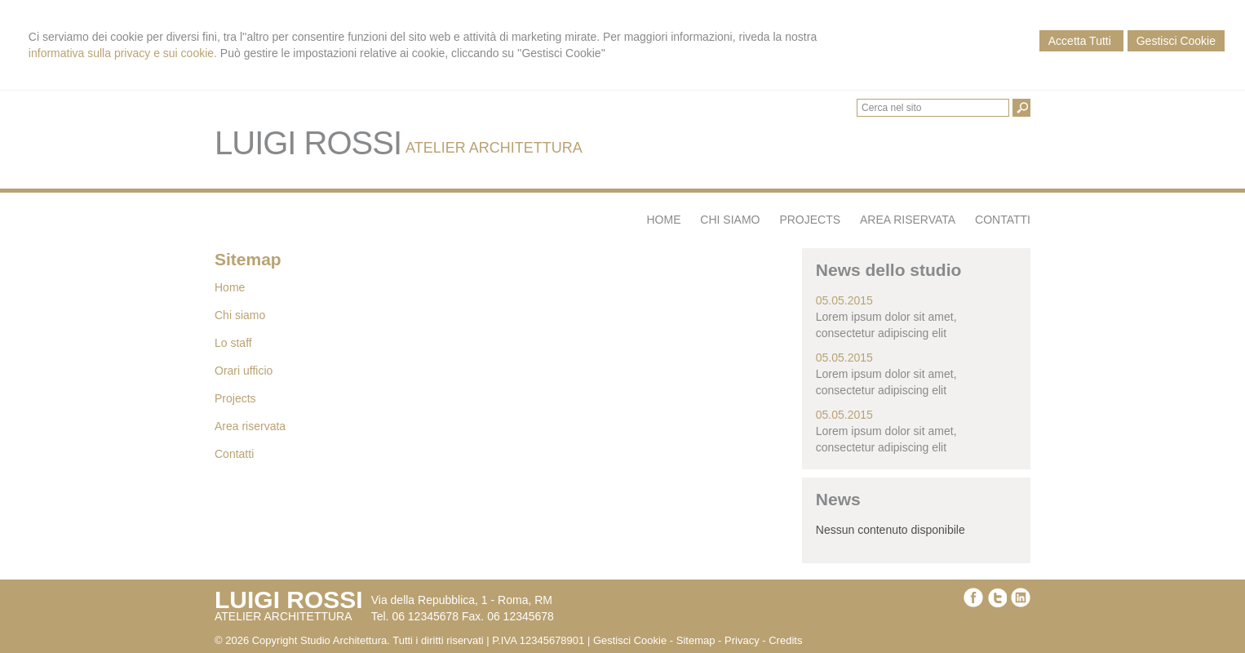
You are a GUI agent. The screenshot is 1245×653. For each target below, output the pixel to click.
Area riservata (250, 426)
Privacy (742, 640)
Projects (235, 398)
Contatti (234, 453)
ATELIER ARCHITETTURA (494, 148)
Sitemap (696, 640)
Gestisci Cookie (1176, 40)
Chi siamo (240, 315)
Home (230, 287)
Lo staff (233, 342)
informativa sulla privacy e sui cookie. (123, 53)
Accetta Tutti (1081, 40)
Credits (785, 640)
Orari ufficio (243, 370)
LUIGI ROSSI (308, 143)
